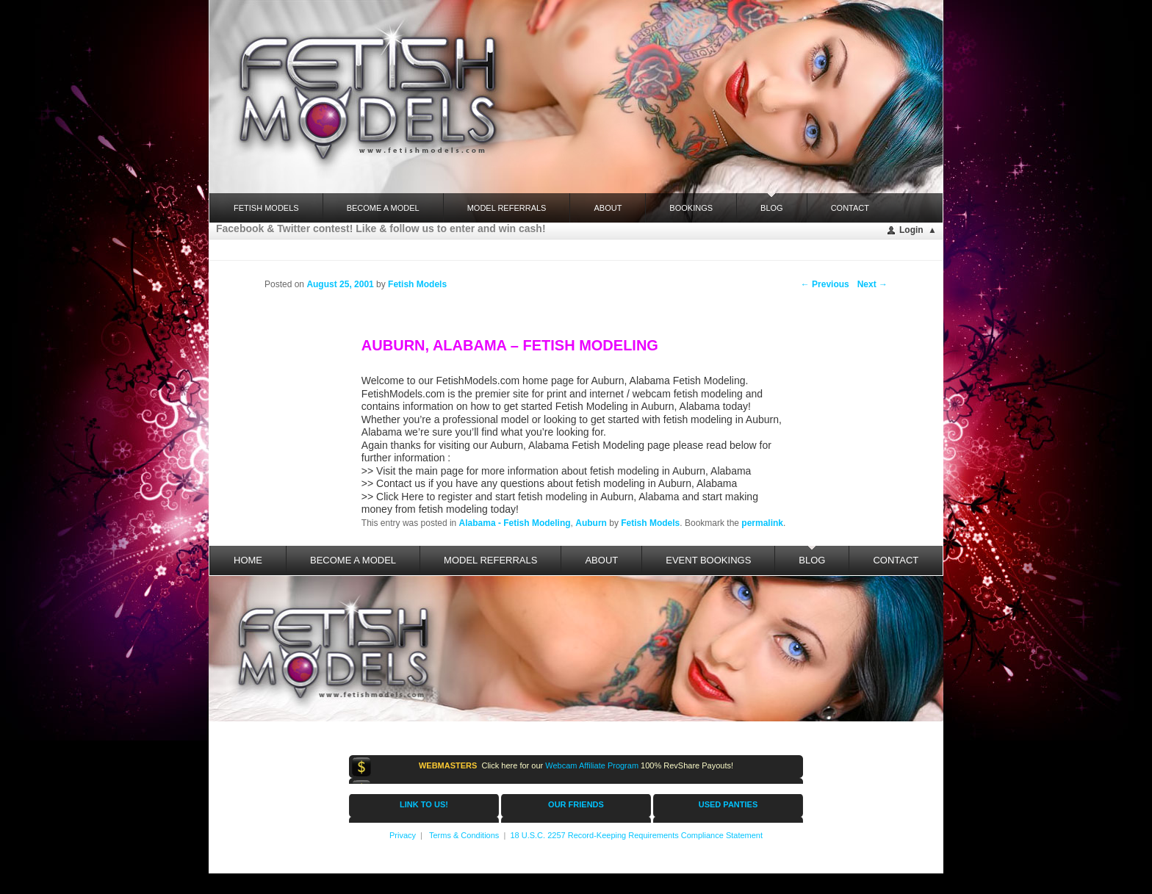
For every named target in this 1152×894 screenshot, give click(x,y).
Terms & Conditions (464, 835)
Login (911, 230)
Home (248, 560)
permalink (762, 523)
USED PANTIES (728, 804)
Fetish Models (650, 523)
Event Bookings (708, 560)
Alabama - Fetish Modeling (515, 523)
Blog (771, 202)
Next (872, 284)
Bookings (691, 207)
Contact (850, 207)
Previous (825, 284)
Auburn (591, 523)
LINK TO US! (424, 804)
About (608, 207)
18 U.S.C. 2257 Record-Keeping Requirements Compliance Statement (636, 835)
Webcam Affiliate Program (591, 765)
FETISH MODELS (266, 207)
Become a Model (383, 207)
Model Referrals (507, 207)
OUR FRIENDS (576, 804)
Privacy (402, 835)
